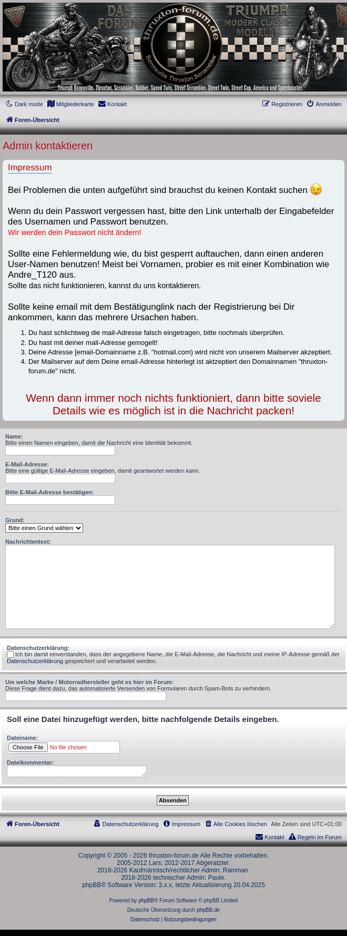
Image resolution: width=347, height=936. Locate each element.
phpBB (146, 900)
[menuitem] (70, 104)
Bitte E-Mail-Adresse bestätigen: (49, 492)
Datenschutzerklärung (35, 661)
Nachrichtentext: (28, 541)
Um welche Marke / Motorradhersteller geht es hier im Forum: (89, 682)
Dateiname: (22, 738)
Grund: (15, 520)
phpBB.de (208, 910)
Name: (14, 436)
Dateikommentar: (30, 762)
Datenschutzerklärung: (38, 648)
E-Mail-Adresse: (27, 464)
